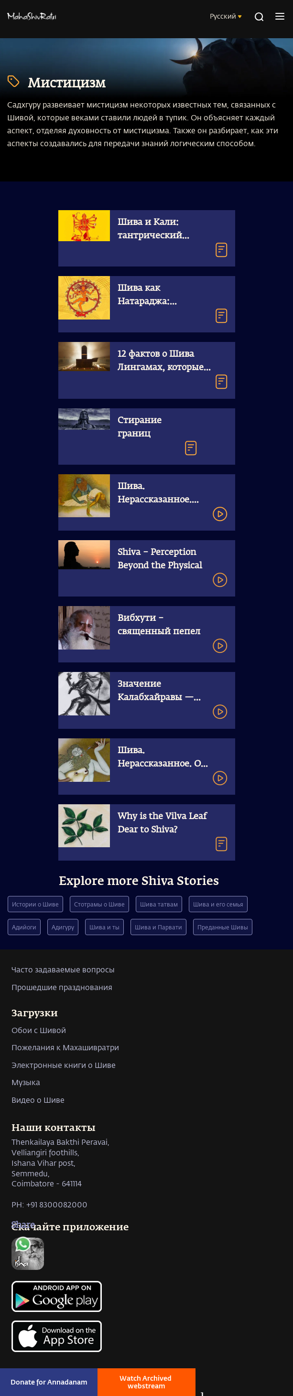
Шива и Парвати (158, 927)
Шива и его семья (218, 904)
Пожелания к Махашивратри (65, 1047)
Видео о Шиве (38, 1100)
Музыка (25, 1082)
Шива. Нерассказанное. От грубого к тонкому (162, 764)
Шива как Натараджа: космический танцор (165, 302)
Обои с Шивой (38, 1030)
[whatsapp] (23, 1246)
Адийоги (24, 927)
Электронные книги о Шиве (63, 1065)
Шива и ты (104, 927)
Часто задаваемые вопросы (63, 969)
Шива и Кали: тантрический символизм (150, 236)
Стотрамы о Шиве (99, 904)
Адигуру (63, 927)
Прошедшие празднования (61, 987)
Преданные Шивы (222, 927)
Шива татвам (159, 904)
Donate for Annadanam (49, 1381)
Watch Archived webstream (146, 1382)
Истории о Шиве (35, 904)
